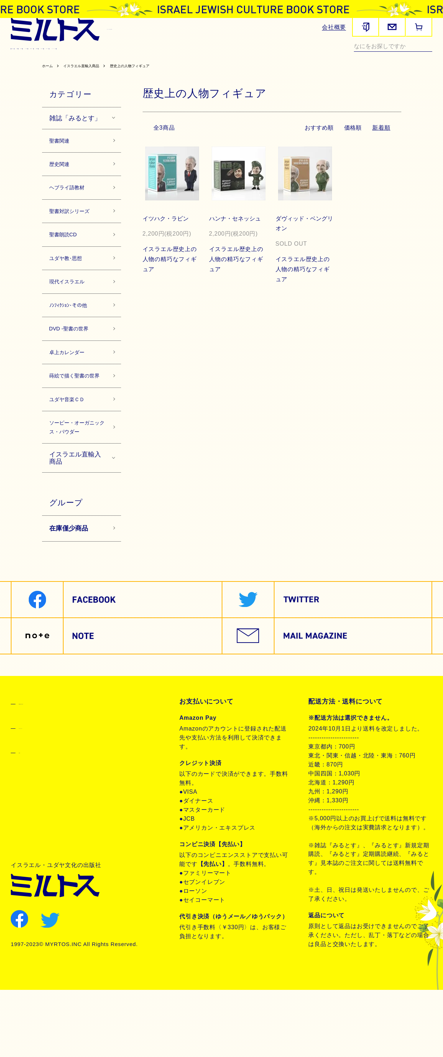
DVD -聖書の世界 (75, 359)
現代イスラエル (323, 56)
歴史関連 (98, 56)
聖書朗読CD (233, 56)
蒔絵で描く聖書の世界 (76, 417)
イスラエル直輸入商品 (89, 74)
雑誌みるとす (31, 56)
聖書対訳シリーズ (187, 56)
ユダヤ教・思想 (276, 56)
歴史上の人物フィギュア (148, 74)
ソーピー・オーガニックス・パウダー (76, 486)
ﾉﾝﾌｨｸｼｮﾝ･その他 (75, 333)
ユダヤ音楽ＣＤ (73, 448)
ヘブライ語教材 (138, 56)
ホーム (49, 74)
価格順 (352, 137)
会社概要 (334, 27)
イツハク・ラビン (167, 227)
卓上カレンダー (73, 385)
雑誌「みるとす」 (75, 127)
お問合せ (32, 818)
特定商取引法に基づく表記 (57, 769)
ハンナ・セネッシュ (236, 227)
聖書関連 (67, 56)
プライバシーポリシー (51, 793)
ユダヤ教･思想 (71, 280)
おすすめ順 (318, 137)
